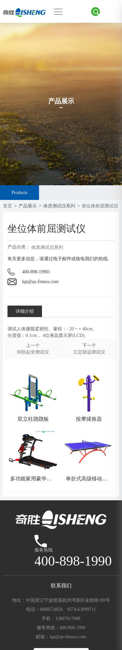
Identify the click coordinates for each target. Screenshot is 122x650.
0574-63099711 (81, 609)
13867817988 (67, 618)
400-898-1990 (72, 627)
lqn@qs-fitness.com (40, 281)
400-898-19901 (36, 271)
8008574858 (51, 609)
